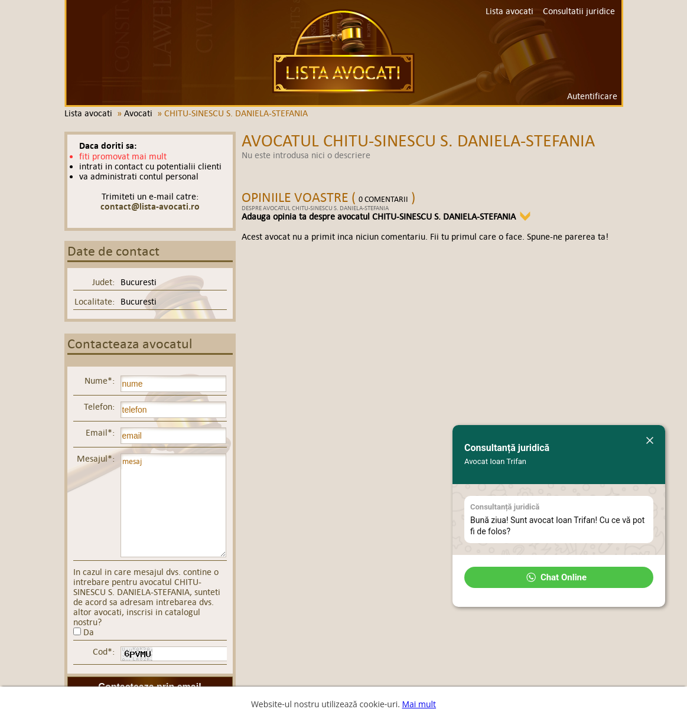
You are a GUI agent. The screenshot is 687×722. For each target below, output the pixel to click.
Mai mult (419, 704)
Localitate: (94, 301)
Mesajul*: (96, 458)
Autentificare (592, 96)
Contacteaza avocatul (130, 344)
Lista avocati (343, 51)
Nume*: (99, 380)
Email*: (100, 432)
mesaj (173, 505)
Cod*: (104, 651)
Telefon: (99, 406)
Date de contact (113, 251)
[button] (558, 577)
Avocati (138, 113)
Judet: (103, 282)
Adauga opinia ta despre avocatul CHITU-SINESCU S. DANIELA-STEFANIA (379, 216)
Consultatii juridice (579, 11)
